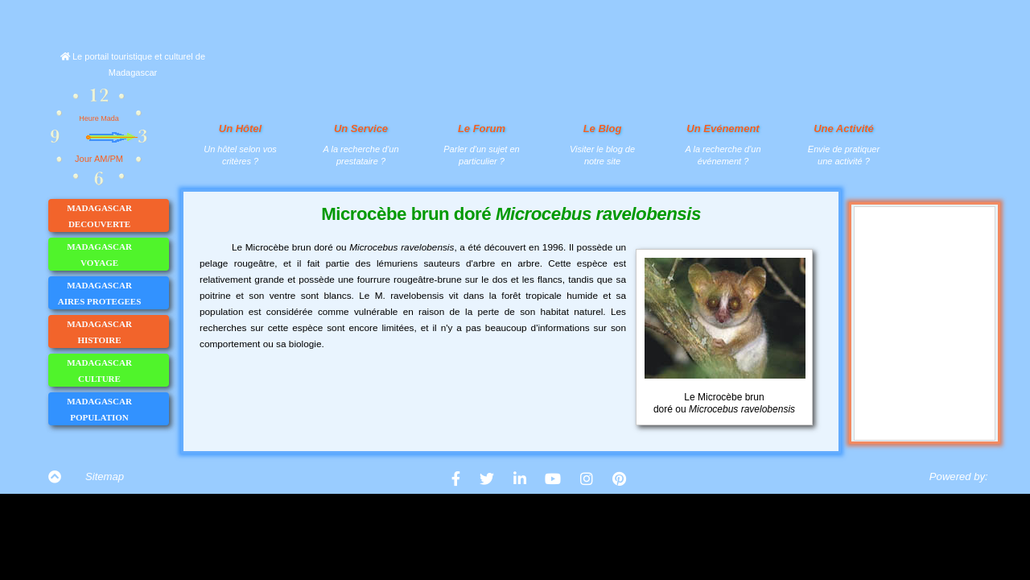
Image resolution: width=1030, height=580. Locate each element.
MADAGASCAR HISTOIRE (117, 332)
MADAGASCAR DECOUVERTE (117, 216)
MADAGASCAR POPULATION (117, 409)
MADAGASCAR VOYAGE (117, 254)
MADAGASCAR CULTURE (117, 370)
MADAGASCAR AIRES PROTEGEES (113, 293)
